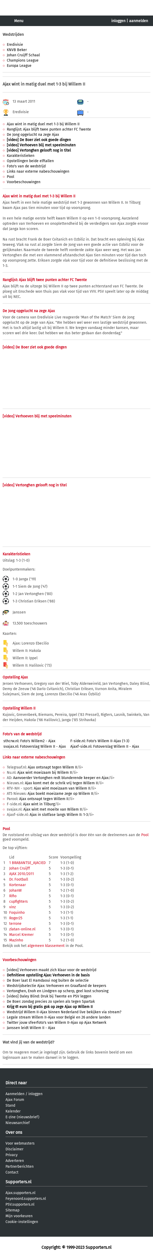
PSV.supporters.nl (20, 1204)
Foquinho (17, 912)
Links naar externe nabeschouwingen (38, 171)
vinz (12, 907)
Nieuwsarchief (18, 1123)
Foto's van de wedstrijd (26, 166)
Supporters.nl (18, 1181)
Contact (12, 1172)
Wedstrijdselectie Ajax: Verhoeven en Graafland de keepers (56, 986)
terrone (15, 923)
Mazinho (16, 940)
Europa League (19, 65)
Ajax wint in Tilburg (39, 804)
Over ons (14, 1132)
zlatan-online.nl (22, 929)
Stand (10, 1105)
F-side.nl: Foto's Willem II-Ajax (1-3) (99, 741)
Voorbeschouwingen (23, 182)
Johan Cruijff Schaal (23, 55)
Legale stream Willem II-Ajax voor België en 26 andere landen (58, 1017)
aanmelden (138, 21)
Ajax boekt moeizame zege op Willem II (60, 793)
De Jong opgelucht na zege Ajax (33, 134)
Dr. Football (18, 879)
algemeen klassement (46, 946)
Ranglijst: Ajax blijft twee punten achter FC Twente (49, 129)
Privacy (12, 1155)
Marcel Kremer (21, 934)
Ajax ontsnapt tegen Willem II (52, 767)
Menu (18, 21)
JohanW (15, 890)
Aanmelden (15, 1094)
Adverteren (15, 1161)
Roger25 (15, 918)
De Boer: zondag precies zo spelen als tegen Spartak (51, 1001)
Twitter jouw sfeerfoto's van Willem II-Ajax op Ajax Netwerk (56, 1022)
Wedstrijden (13, 34)
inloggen (118, 21)
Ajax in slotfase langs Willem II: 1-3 (59, 814)
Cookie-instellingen (22, 1222)
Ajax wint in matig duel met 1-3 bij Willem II (43, 124)
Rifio (13, 896)
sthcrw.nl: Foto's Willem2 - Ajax (29, 741)
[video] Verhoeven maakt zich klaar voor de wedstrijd (51, 970)
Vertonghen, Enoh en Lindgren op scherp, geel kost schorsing (57, 991)
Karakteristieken (20, 155)
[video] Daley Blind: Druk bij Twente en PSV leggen (49, 996)
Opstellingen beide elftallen (30, 161)
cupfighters (18, 901)
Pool (10, 176)
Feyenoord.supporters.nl (26, 1198)
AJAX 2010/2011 (21, 874)
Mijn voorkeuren (19, 1216)
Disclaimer (14, 1149)
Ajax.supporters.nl (20, 1193)
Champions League (23, 60)
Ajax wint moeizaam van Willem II (62, 788)
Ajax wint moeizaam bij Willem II (44, 772)
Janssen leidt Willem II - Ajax (31, 1028)
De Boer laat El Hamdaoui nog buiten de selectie (48, 980)
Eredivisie (15, 44)
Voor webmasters (20, 1143)
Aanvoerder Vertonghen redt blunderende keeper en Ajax (61, 778)
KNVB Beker (17, 50)
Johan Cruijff (19, 868)
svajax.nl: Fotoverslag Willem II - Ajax (34, 746)
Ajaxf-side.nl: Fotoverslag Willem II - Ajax (104, 746)
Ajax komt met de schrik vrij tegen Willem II (61, 783)
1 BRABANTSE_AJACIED (27, 863)
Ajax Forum (15, 1099)
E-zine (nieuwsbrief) (22, 1117)
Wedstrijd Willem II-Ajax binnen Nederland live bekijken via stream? (64, 1012)
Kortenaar (17, 885)
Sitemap (12, 1210)
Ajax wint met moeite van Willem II (52, 809)
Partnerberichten (20, 1166)
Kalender (13, 1111)
